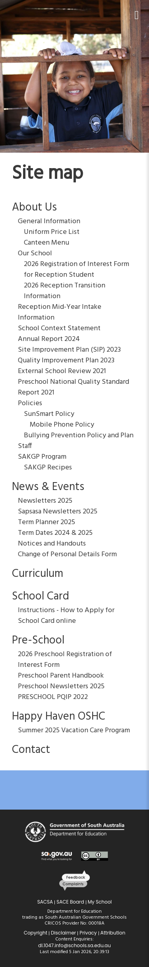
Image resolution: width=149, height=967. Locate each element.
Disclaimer (63, 932)
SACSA (45, 901)
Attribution (113, 932)
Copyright (35, 932)
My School (100, 901)
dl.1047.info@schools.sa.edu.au (74, 945)
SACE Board (70, 901)
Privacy (88, 932)
